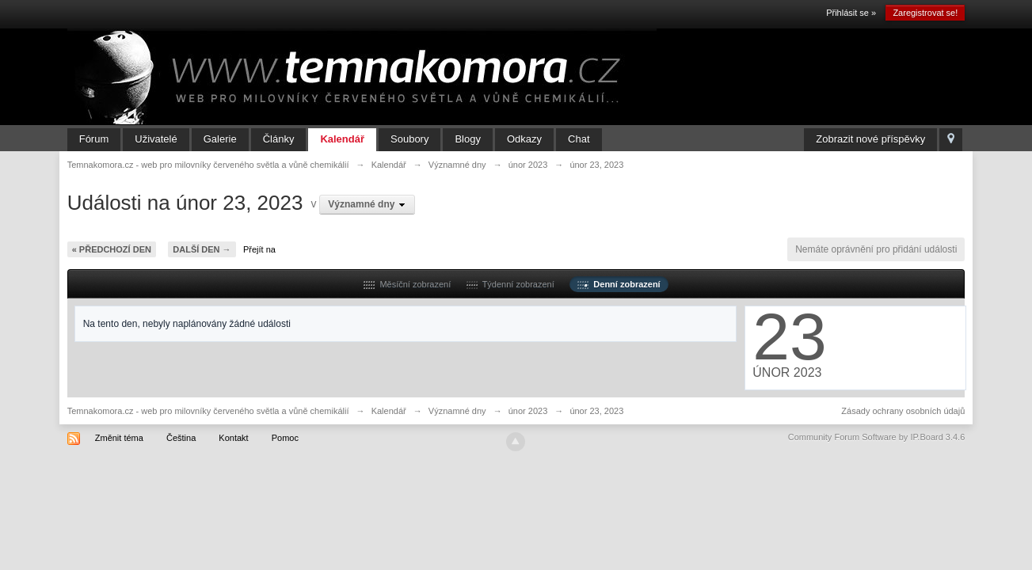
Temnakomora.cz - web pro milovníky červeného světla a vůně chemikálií (208, 411)
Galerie (220, 139)
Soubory (409, 139)
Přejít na (259, 249)
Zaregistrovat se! (925, 12)
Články (279, 139)
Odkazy (524, 139)
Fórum (94, 139)
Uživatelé (156, 139)
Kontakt (233, 438)
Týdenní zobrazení (510, 284)
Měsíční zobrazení (407, 284)
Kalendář (342, 139)
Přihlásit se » (851, 12)
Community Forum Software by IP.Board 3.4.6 (876, 437)
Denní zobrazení (618, 284)
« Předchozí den (111, 249)
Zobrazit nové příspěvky (870, 139)
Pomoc (285, 438)
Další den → (201, 249)
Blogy (468, 139)
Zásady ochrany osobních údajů (903, 411)
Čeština (181, 438)
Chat (578, 139)
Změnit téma (119, 438)
